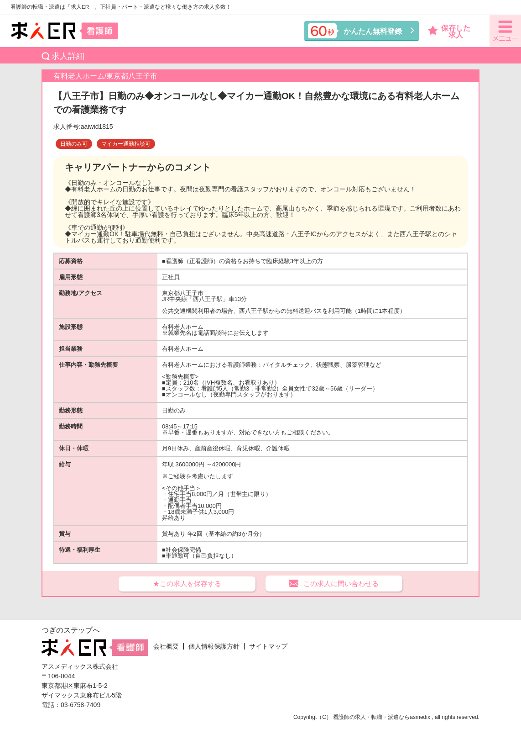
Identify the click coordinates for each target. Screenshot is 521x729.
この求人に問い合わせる (341, 583)
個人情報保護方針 (214, 646)
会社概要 (166, 646)
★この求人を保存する (187, 583)
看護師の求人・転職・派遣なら (371, 717)
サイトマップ (268, 646)
